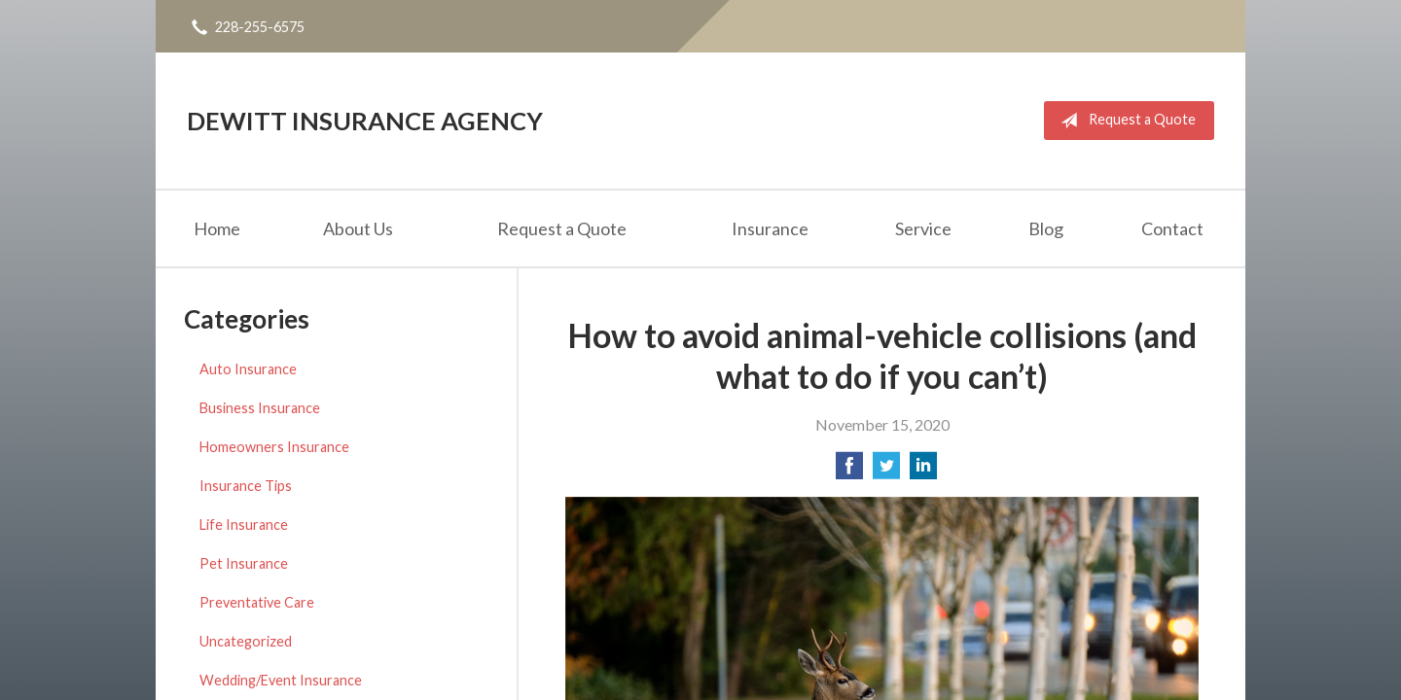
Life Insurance (243, 524)
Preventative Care (256, 602)
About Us (358, 228)
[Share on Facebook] (849, 471)
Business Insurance (259, 408)
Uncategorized (245, 641)
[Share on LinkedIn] (923, 471)
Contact (1172, 228)
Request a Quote (1124, 120)
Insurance (770, 228)
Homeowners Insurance (274, 446)
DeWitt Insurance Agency (365, 120)
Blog (1045, 228)
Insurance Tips (245, 485)
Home (217, 228)
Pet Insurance (243, 563)
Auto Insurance (248, 369)
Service (923, 228)
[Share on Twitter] (886, 471)
